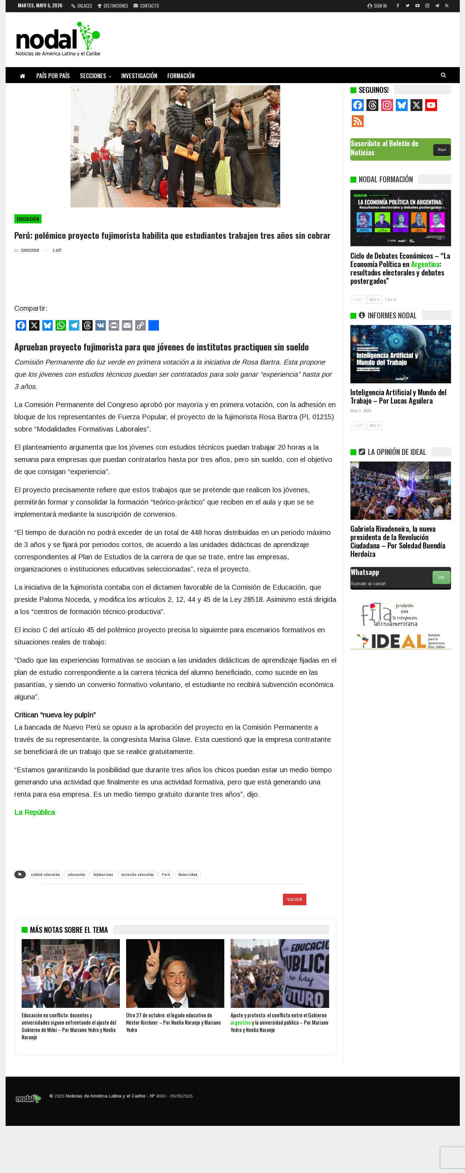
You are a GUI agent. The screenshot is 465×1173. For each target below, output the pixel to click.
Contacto (146, 5)
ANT (358, 299)
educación (76, 874)
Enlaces (81, 5)
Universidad (187, 874)
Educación (28, 218)
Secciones (93, 75)
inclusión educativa (137, 874)
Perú (166, 874)
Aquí (442, 149)
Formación (181, 75)
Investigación (139, 75)
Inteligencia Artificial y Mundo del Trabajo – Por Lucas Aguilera (398, 396)
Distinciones (112, 5)
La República (34, 812)
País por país (53, 75)
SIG (374, 299)
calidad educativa (45, 874)
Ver (441, 577)
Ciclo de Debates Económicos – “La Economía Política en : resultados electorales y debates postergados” (400, 268)
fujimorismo (103, 874)
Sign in (377, 5)
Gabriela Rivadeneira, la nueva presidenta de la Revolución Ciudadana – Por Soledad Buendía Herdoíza (397, 541)
